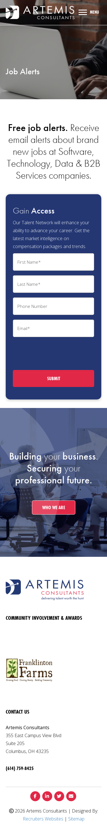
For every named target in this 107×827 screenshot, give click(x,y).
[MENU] (88, 12)
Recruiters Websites (43, 819)
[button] (53, 507)
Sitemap (76, 819)
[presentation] (56, 353)
